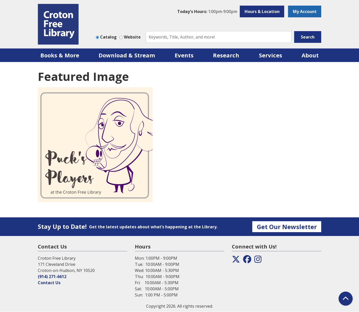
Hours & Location (262, 11)
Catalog (108, 37)
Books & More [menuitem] (59, 55)
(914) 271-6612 (52, 276)
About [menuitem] (310, 55)
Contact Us (49, 282)
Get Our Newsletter (287, 226)
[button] (207, 11)
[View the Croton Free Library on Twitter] (236, 261)
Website (132, 37)
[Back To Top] (346, 299)
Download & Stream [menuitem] (127, 55)
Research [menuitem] (226, 55)
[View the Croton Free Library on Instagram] (257, 261)
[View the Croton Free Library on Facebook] (247, 261)
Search (308, 37)
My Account (305, 11)
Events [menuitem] (184, 55)
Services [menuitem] (270, 55)
